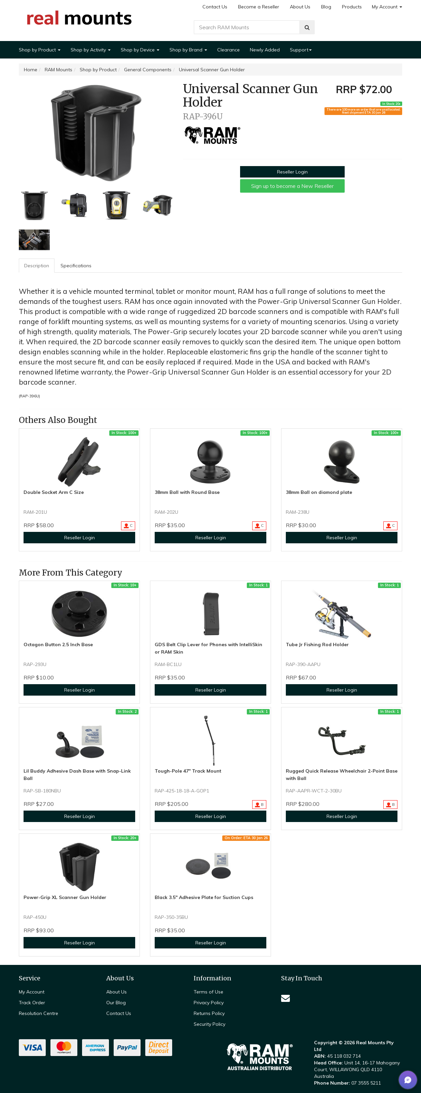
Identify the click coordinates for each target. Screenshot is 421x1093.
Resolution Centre (38, 1013)
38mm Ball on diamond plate (319, 492)
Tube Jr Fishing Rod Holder (317, 644)
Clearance (228, 50)
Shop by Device (140, 50)
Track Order (32, 1003)
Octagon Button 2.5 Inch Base (58, 644)
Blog (326, 7)
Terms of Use (208, 992)
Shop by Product (40, 50)
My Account (387, 7)
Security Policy (209, 1024)
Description (36, 266)
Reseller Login (292, 172)
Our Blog (116, 1003)
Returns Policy (209, 1013)
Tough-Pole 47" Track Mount (188, 771)
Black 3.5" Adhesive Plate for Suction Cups (204, 897)
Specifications (76, 266)
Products (352, 7)
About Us (300, 7)
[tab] (37, 266)
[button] (408, 1080)
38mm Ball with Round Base (187, 492)
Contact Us (214, 7)
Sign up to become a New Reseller (292, 186)
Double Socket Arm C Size (54, 492)
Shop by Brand (188, 50)
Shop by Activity (91, 50)
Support (301, 50)
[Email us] (285, 998)
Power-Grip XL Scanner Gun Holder (65, 897)
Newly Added (265, 50)
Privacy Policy (209, 1003)
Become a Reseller (258, 7)
